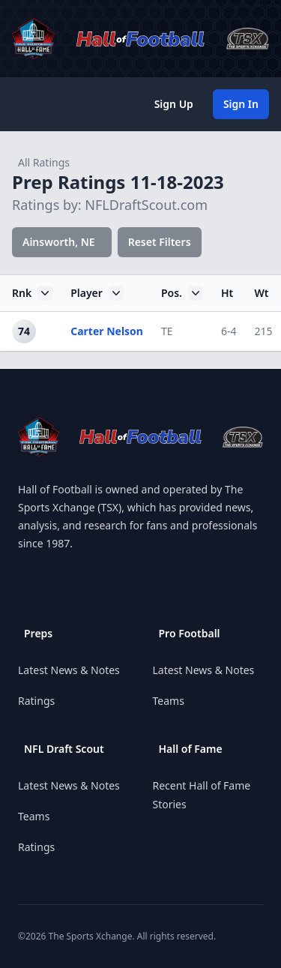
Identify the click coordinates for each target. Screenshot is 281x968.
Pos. (182, 293)
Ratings (36, 701)
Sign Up (173, 104)
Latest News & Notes (69, 670)
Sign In (241, 104)
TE (167, 331)
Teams (33, 816)
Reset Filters (159, 242)
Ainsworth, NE (58, 242)
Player (97, 293)
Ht (227, 293)
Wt (261, 293)
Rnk (32, 293)
